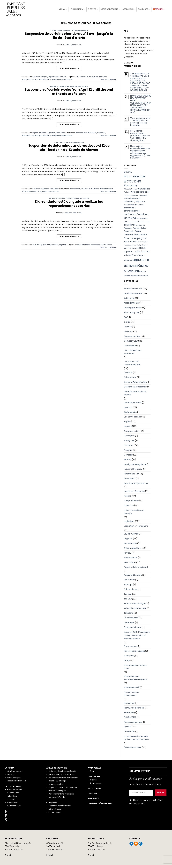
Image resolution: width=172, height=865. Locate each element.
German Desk (13, 792)
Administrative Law (133, 288)
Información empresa (100, 803)
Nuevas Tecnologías (57, 790)
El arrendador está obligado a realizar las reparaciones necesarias (69, 203)
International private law (136, 482)
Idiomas (127, 459)
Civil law (128, 326)
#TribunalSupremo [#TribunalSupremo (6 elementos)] (131, 195)
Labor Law (129, 505)
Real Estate (83, 30)
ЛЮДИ (127, 660)
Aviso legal (94, 788)
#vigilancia (56, 79)
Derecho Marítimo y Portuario (61, 793)
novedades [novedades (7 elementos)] (128, 244)
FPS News (54, 30)
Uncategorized (131, 617)
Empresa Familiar (56, 784)
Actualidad (128, 9)
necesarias (95, 244)
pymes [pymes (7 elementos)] (126, 247)
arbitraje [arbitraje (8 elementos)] (133, 204)
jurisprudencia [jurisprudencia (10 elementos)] (130, 241)
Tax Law (128, 593)
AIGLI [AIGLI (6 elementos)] (143, 201)
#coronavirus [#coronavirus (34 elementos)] (134, 176)
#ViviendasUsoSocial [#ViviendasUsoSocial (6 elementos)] (132, 198)
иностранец (129, 655)
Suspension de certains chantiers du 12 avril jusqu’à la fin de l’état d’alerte (69, 35)
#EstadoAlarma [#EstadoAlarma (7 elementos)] (130, 188)
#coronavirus (82, 76)
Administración (55, 809)
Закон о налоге (131, 645)
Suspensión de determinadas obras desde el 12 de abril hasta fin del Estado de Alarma (69, 147)
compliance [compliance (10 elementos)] (129, 224)
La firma (62, 9)
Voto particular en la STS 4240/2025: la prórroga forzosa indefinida (140, 121)
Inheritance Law (131, 473)
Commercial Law (132, 335)
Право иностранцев (133, 721)
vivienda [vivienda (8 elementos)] (127, 254)
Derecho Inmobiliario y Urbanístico (63, 777)
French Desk (12, 802)
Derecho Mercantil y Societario (62, 774)
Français (62, 30)
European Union (131, 430)
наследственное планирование (131, 693)
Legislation (72, 30)
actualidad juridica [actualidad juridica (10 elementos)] (132, 201)
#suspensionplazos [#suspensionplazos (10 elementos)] (140, 191)
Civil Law (53, 198)
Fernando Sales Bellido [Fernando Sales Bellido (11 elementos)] (135, 234)
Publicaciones (130, 557)
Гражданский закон (132, 626)
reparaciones (67, 79)
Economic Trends (132, 416)
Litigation (84, 198)
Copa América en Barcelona (132, 352)
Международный (131, 686)
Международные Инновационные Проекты (135, 677)
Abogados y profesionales (60, 805)
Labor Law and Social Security (134, 511)
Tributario (128, 612)
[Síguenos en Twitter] (131, 843)
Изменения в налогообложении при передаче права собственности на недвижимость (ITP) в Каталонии (140, 151)
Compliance (130, 345)
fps (80, 45)
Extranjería (129, 435)
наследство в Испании (134, 707)
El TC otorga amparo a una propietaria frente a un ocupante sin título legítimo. (140, 135)
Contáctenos (96, 782)
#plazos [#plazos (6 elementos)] (127, 192)
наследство (129, 702)
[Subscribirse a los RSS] (136, 843)
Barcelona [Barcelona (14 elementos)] (142, 214)
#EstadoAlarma (28, 79)
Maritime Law (130, 543)
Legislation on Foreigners (136, 525)
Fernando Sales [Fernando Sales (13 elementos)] (132, 230)
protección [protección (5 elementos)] (143, 245)
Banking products (132, 307)
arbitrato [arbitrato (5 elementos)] (140, 204)
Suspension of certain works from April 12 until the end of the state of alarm (69, 91)
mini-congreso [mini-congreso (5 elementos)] (142, 241)
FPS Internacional (14, 789)
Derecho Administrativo (135, 381)
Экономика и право (132, 747)
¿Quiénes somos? (14, 771)
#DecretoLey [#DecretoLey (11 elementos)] (130, 185)
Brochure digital (14, 777)
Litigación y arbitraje (57, 780)
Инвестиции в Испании (134, 650)
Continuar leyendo (69, 68)
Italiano (127, 495)
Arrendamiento (131, 302)
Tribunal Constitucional (135, 607)
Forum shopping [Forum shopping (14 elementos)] (133, 238)
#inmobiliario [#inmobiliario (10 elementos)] (143, 188)
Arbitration (129, 297)
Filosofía (10, 774)
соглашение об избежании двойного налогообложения (136, 738)
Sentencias (129, 579)
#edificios (102, 76)
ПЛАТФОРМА (130, 717)
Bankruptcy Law (131, 312)
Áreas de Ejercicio (110, 9)
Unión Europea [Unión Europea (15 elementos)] (142, 251)
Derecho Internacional (135, 386)
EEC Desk (11, 799)
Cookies (92, 793)
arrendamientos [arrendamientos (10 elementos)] (131, 210)
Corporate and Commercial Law (132, 363)
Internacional (77, 9)
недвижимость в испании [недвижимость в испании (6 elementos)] (139, 275)
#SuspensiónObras (43, 79)
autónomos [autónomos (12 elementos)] (130, 213)
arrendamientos (83, 244)
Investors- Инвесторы (134, 490)
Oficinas (93, 779)
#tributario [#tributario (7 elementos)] (143, 195)
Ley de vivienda (131, 533)
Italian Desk (12, 795)
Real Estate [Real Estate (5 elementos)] (133, 248)
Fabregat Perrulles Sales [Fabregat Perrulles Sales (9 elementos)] (135, 227)
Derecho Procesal (132, 402)
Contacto (144, 9)
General (128, 454)
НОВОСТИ (129, 712)
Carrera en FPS (55, 812)
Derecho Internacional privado (135, 393)
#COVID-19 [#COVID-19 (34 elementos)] (132, 181)
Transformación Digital (135, 603)
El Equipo (93, 9)
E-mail (8, 854)
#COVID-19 (93, 76)
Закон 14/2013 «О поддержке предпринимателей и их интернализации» (137, 634)
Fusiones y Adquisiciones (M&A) (62, 771)
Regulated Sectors (133, 574)
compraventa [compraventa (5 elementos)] (140, 225)
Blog (92, 771)
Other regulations (132, 547)
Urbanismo (129, 622)
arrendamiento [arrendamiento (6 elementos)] (129, 207)
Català (127, 321)
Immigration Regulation (135, 464)
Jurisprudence (72, 198)
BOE (126, 316)
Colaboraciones (14, 805)
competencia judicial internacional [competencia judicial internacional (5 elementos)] (139, 221)
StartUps (128, 584)
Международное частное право (135, 666)
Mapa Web (93, 798)
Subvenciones (130, 589)
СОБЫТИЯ (129, 731)
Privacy (127, 552)
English (53, 86)
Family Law (129, 440)
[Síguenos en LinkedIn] (140, 843)
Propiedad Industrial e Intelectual (63, 787)
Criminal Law (130, 377)
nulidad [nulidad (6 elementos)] (137, 245)
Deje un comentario (108, 79)
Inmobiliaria (129, 478)
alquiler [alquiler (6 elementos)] (127, 204)
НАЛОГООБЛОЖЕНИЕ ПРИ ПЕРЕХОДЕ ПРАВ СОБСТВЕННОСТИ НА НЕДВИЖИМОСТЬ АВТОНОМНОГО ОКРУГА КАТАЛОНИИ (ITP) (140, 103)
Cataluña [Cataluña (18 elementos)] (130, 217)
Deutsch (128, 407)
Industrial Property (133, 468)
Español (61, 198)
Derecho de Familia (57, 796)
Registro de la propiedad (136, 566)
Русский (127, 726)
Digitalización (130, 411)
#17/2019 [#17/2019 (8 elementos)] (128, 172)
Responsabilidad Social (16, 780)
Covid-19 (128, 372)
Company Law (131, 340)
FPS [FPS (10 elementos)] (144, 238)
